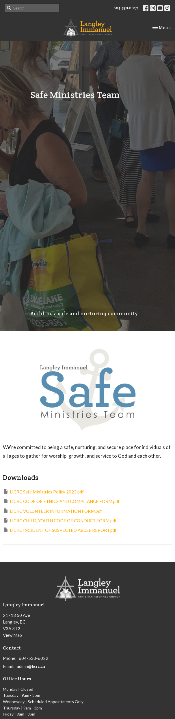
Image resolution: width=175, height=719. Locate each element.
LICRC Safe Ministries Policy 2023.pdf (43, 491)
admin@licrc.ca (31, 666)
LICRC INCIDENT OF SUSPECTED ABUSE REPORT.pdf (60, 530)
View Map (12, 635)
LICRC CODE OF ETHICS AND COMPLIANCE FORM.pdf (61, 501)
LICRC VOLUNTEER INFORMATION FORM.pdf (52, 511)
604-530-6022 (125, 7)
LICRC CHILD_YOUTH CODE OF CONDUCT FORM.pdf (60, 520)
